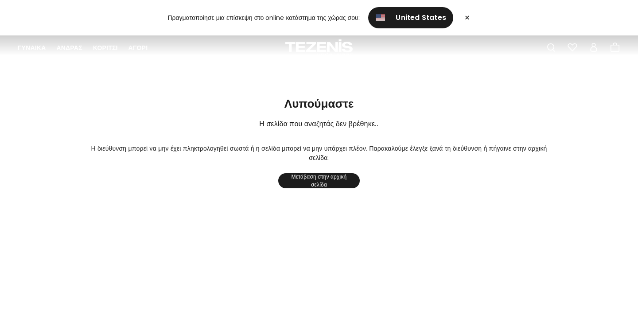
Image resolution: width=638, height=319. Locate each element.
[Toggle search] (551, 48)
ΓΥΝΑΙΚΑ (32, 47)
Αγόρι (138, 47)
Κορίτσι (105, 47)
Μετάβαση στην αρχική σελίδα (319, 180)
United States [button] (411, 17)
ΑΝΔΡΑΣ (69, 47)
